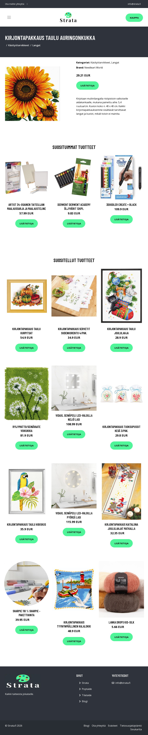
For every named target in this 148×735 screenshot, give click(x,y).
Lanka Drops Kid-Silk (121, 622)
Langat (36, 45)
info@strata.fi (134, 4)
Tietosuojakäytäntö (131, 725)
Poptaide (87, 689)
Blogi (85, 701)
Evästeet (112, 725)
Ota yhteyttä (99, 725)
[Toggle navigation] (9, 17)
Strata (85, 683)
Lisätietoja (87, 85)
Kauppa (134, 17)
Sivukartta (136, 729)
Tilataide (86, 695)
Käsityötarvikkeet (18, 45)
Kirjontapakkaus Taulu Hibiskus (26, 524)
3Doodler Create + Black (121, 204)
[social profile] (27, 4)
